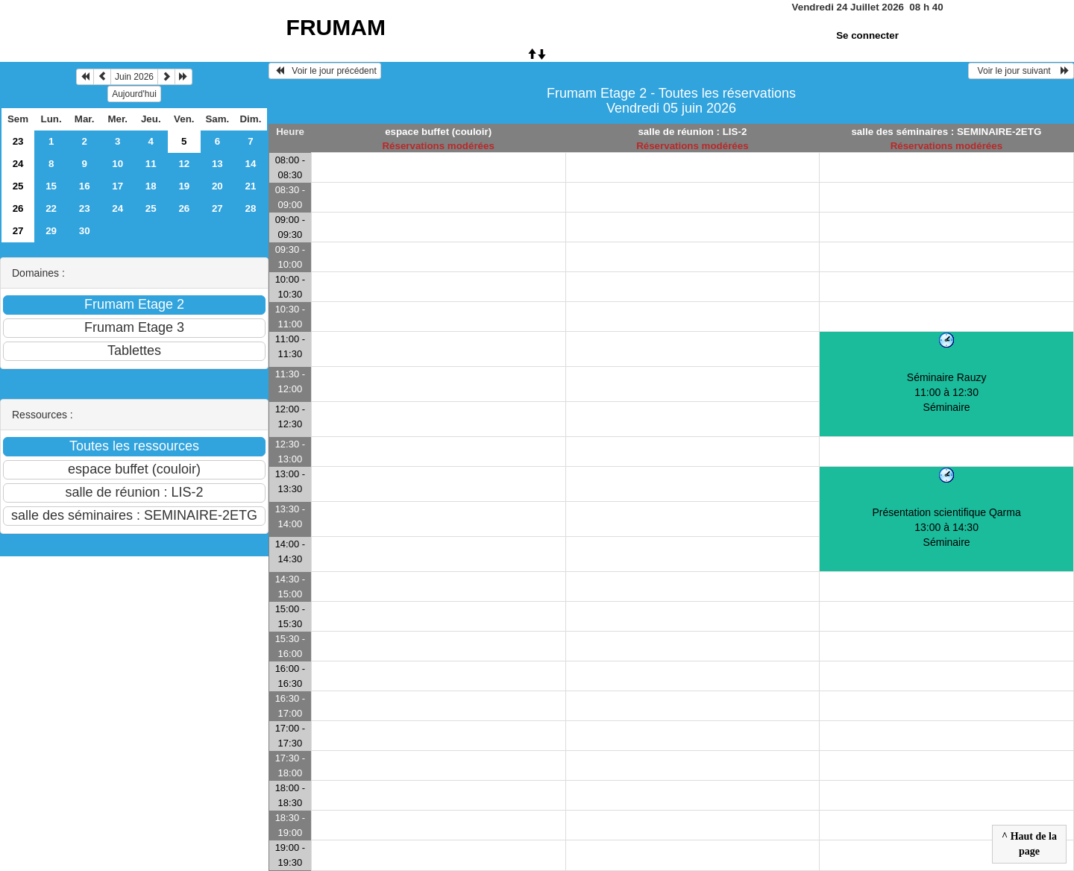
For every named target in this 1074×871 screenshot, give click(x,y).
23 (18, 141)
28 (250, 208)
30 (84, 230)
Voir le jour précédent (325, 71)
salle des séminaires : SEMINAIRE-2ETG (946, 131)
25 (18, 186)
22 (51, 208)
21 (250, 186)
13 (217, 163)
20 (217, 186)
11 (151, 163)
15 (51, 186)
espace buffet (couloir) (438, 131)
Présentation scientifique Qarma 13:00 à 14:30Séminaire (947, 527)
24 (18, 163)
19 (183, 186)
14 (250, 163)
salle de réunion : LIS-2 (692, 131)
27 (217, 208)
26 (18, 208)
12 (183, 163)
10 (117, 163)
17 (117, 186)
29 (51, 230)
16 (84, 186)
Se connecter (867, 35)
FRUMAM (336, 27)
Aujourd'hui (134, 94)
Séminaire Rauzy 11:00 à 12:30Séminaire (947, 392)
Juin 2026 (134, 77)
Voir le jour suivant (1021, 71)
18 (151, 186)
